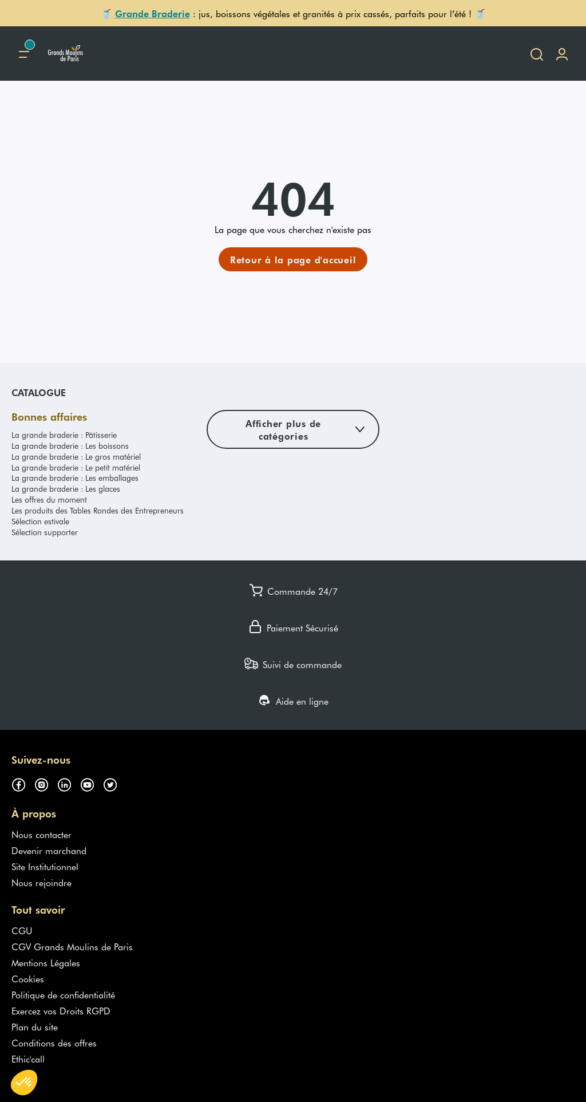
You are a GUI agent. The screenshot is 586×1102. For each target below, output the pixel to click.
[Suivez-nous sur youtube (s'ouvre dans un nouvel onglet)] (91, 782)
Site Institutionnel (44, 866)
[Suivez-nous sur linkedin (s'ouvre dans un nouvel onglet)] (68, 782)
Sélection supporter (44, 532)
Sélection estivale (40, 521)
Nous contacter (41, 834)
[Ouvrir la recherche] (536, 53)
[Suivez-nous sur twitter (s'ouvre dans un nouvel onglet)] (114, 782)
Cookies (27, 978)
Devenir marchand (48, 850)
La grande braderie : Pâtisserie (64, 434)
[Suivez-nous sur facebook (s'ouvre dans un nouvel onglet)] (22, 782)
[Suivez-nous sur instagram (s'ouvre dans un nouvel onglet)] (45, 782)
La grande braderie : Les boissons (70, 445)
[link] (293, 259)
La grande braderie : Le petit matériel (75, 467)
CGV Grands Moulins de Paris (72, 946)
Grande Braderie (152, 13)
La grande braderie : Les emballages (74, 477)
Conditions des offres (54, 1042)
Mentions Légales (45, 962)
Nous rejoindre (41, 882)
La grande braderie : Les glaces (65, 488)
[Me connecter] (562, 53)
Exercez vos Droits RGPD (60, 1010)
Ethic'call (28, 1058)
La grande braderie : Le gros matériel (76, 456)
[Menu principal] (24, 53)
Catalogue (38, 392)
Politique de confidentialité (63, 994)
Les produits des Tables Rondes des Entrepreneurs (97, 510)
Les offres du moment (49, 499)
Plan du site (34, 1026)
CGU (22, 930)
